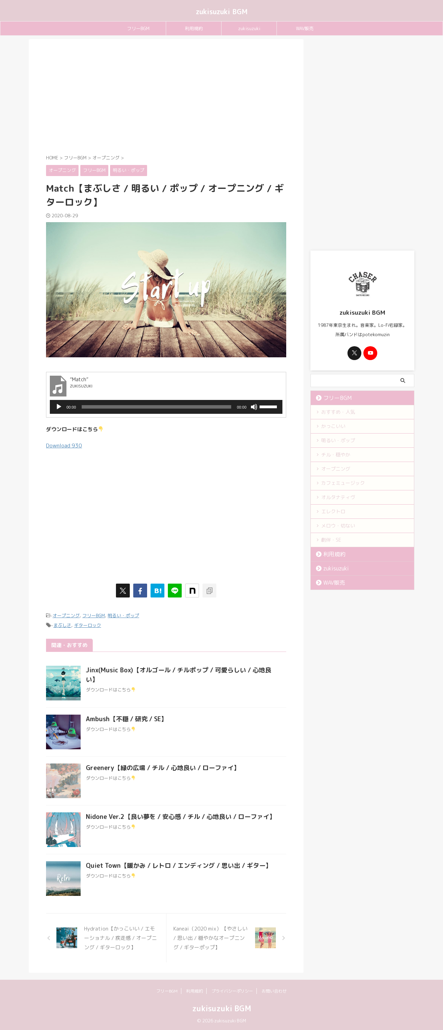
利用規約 (194, 28)
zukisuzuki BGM (221, 11)
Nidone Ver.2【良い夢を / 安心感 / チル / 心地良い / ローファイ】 (180, 815)
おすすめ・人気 (338, 412)
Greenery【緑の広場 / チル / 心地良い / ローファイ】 (163, 766)
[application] (166, 407)
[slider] (157, 407)
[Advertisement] (166, 98)
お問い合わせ (274, 990)
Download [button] (63, 445)
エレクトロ (333, 511)
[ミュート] (254, 406)
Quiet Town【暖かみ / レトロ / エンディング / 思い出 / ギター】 (179, 864)
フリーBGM (138, 28)
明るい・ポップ (123, 615)
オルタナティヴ (338, 497)
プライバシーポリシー (232, 990)
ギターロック (87, 624)
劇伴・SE (331, 539)
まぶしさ (62, 624)
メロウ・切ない (338, 525)
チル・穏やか (335, 454)
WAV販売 (305, 28)
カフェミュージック (343, 483)
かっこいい (333, 426)
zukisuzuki (249, 28)
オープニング (66, 615)
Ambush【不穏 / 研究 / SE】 (126, 718)
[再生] (58, 406)
